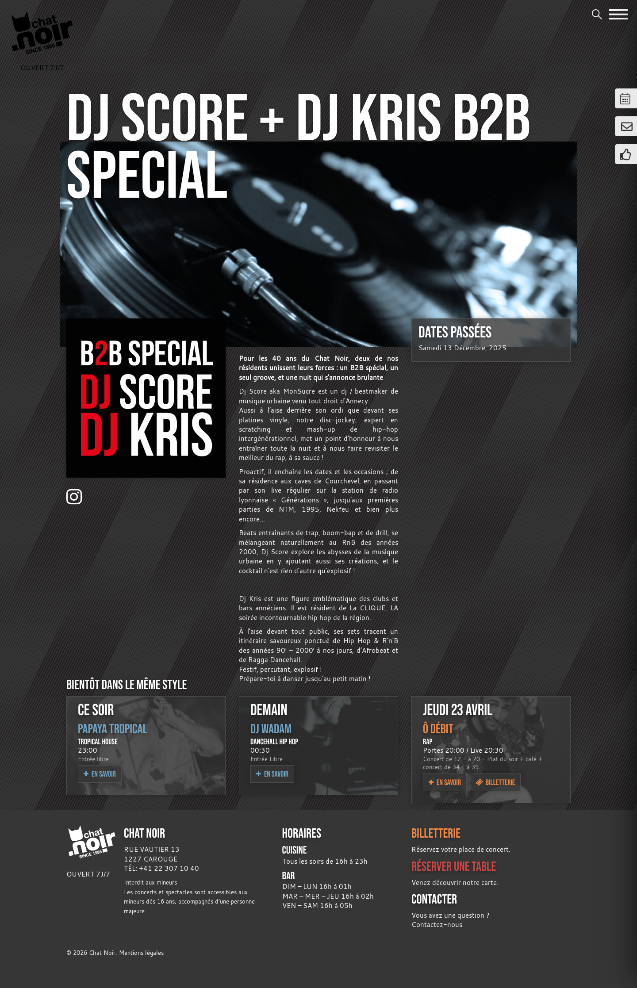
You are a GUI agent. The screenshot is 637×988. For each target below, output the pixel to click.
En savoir (100, 773)
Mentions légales (141, 953)
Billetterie (495, 782)
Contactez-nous (436, 924)
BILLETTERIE (435, 833)
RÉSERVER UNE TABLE (453, 866)
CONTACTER (434, 899)
